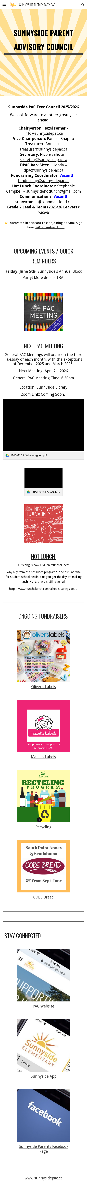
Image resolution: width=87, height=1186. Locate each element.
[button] (4, 4)
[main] (43, 53)
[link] (43, 429)
